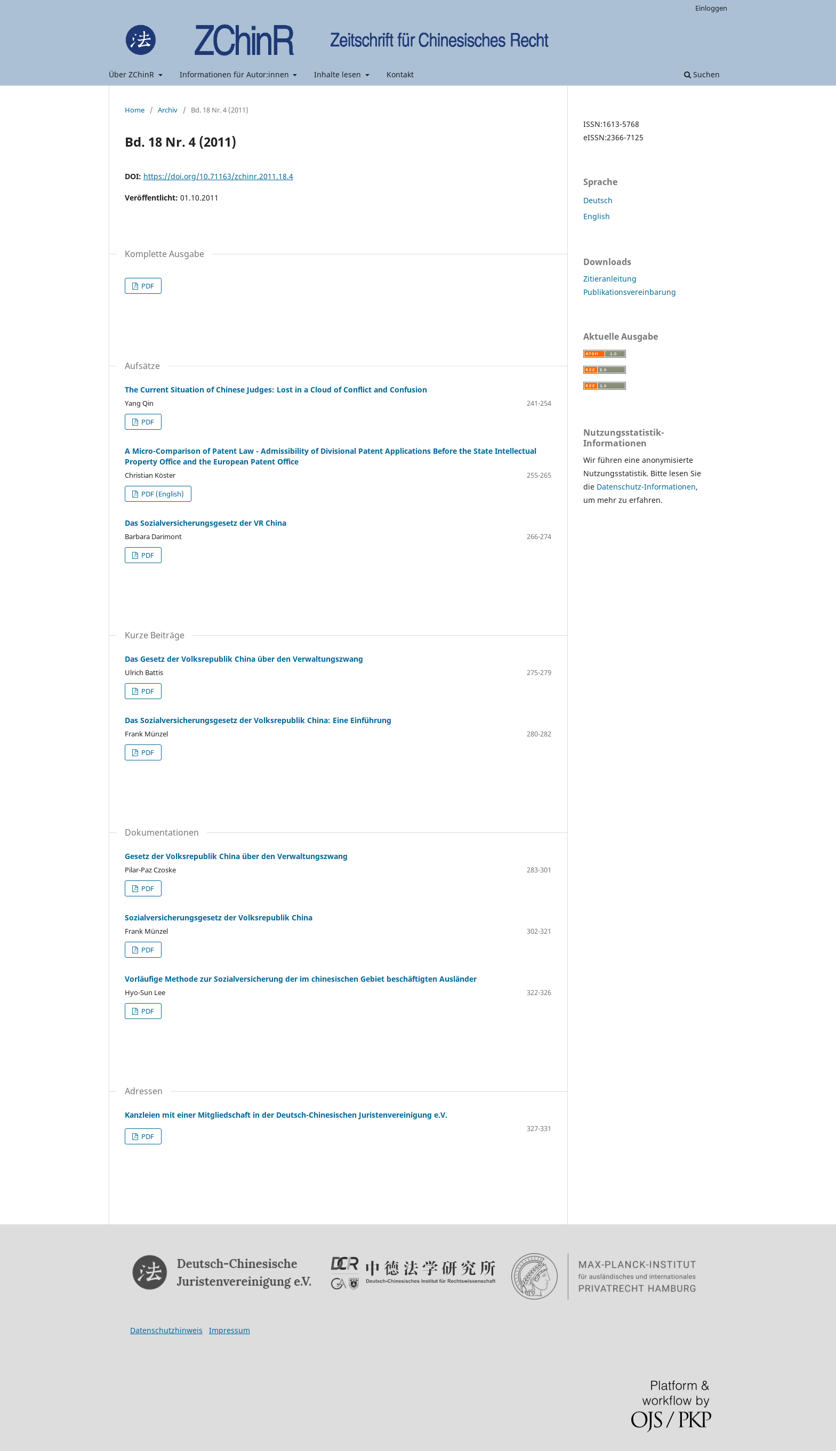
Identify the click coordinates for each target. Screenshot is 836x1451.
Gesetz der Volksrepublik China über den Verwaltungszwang (236, 856)
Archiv (168, 110)
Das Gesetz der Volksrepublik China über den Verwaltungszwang (244, 659)
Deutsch (598, 200)
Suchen (702, 74)
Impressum (229, 1330)
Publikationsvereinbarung (629, 292)
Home (134, 110)
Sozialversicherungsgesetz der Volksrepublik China (218, 917)
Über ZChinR (132, 74)
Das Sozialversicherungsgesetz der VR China (205, 523)
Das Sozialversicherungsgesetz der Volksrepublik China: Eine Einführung (258, 720)
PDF (147, 286)
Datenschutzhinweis (166, 1330)
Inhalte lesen (338, 74)
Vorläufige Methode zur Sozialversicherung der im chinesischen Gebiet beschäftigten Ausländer (301, 979)
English (596, 216)
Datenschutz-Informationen (646, 487)
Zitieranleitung (610, 279)
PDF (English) (162, 494)
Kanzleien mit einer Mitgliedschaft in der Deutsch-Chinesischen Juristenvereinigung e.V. (286, 1115)
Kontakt (400, 74)
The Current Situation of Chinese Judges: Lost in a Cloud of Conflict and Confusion (276, 389)
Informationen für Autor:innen (235, 74)
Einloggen (711, 8)
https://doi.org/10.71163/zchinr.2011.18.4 (218, 176)
